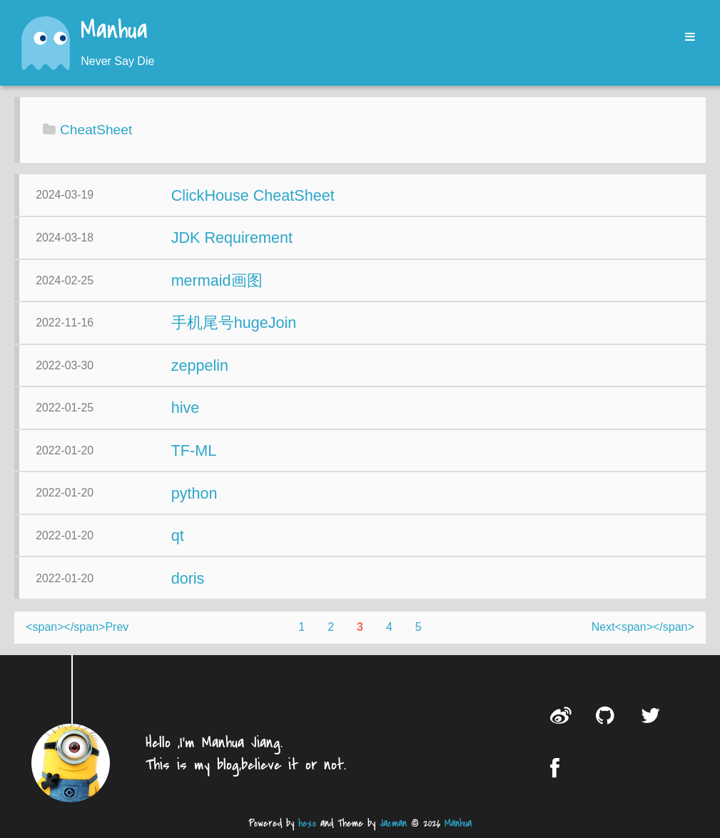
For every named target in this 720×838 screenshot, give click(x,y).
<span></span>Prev (77, 627)
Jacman (393, 823)
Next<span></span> (643, 627)
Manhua (114, 31)
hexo (307, 823)
